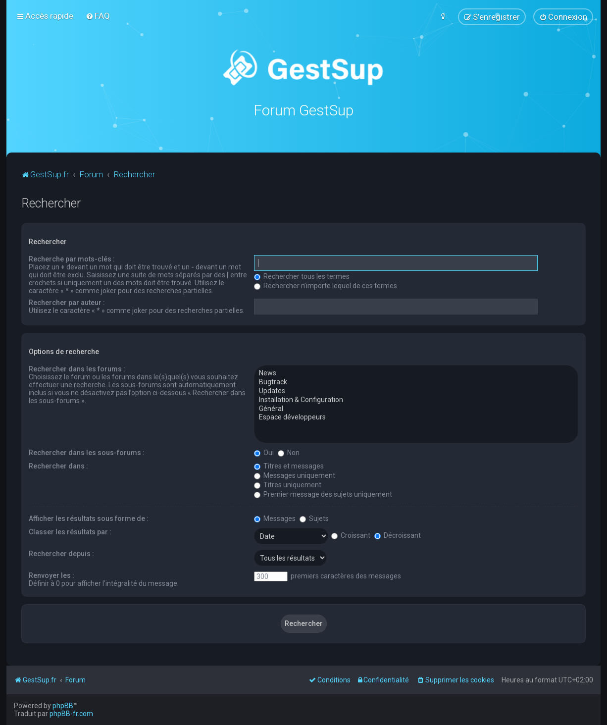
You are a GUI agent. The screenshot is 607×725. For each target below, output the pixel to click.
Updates (416, 390)
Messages (275, 518)
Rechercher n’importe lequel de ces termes (325, 285)
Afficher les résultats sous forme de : (89, 518)
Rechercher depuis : (61, 553)
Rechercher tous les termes (302, 276)
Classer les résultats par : (70, 531)
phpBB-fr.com (71, 714)
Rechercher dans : (58, 465)
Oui (264, 452)
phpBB (62, 706)
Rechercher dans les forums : (77, 368)
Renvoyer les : (51, 575)
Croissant (350, 535)
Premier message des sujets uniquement (323, 494)
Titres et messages (289, 465)
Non (289, 452)
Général (416, 408)
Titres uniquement (287, 484)
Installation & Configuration (416, 399)
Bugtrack (416, 381)
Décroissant (397, 535)
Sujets (314, 518)
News (416, 372)
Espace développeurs (416, 417)
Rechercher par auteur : (67, 302)
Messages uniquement (294, 475)
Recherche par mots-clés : (72, 258)
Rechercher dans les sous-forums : (87, 452)
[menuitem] (97, 15)
